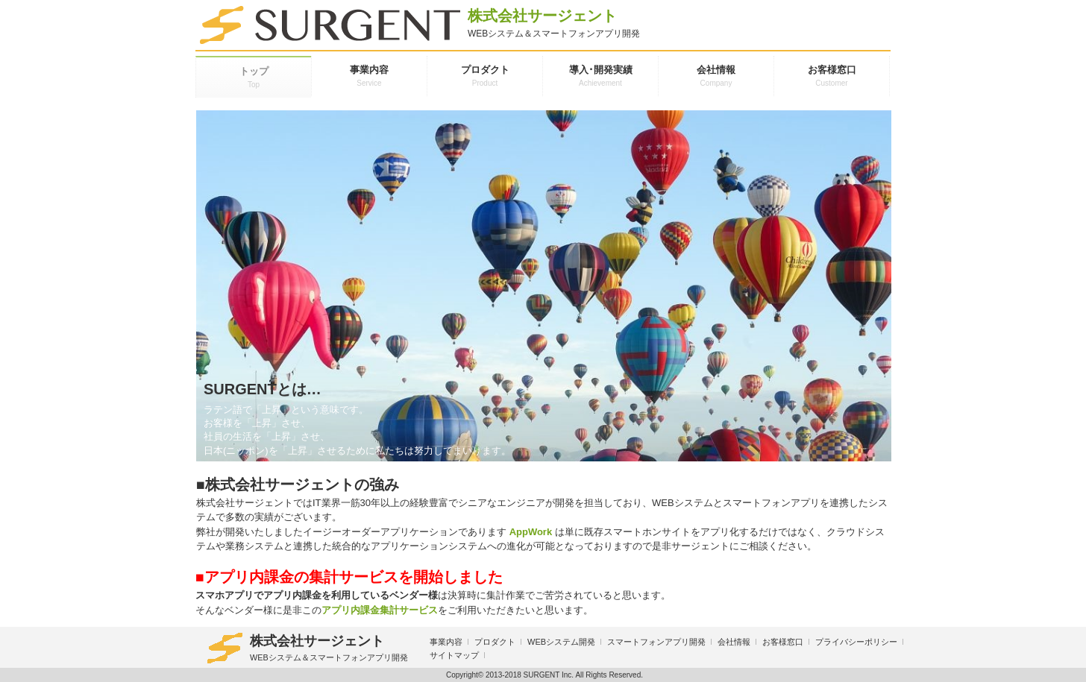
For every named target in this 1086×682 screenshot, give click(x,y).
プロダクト (494, 641)
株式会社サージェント (308, 648)
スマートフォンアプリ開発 (656, 641)
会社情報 (734, 641)
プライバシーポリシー (856, 641)
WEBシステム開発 (561, 641)
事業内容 (446, 641)
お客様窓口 (782, 641)
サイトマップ (454, 655)
